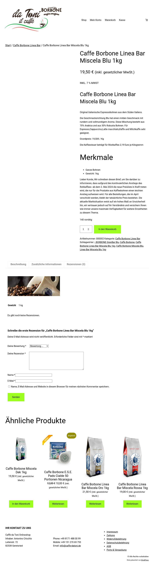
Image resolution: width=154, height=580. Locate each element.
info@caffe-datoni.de (70, 549)
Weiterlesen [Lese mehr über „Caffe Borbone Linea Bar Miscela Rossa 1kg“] (132, 507)
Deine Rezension (17, 353)
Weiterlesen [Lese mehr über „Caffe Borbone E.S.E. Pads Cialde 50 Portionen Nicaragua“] (58, 507)
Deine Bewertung (17, 346)
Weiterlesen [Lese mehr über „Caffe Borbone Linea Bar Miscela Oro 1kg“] (95, 507)
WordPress (145, 563)
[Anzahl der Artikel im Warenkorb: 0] (146, 20)
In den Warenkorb (107, 229)
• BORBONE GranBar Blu (106, 242)
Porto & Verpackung (116, 553)
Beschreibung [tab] (18, 264)
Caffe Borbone (127, 242)
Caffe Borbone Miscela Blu (129, 246)
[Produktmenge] (86, 229)
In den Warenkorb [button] (21, 507)
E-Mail (11, 384)
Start (8, 45)
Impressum (112, 535)
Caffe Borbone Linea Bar (26, 45)
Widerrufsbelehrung (116, 542)
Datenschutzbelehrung (118, 546)
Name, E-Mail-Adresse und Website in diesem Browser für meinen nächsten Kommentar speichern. (60, 390)
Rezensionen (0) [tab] (76, 264)
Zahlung (111, 538)
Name (11, 378)
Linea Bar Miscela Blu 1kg (93, 249)
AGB (109, 549)
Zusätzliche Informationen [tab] (47, 264)
